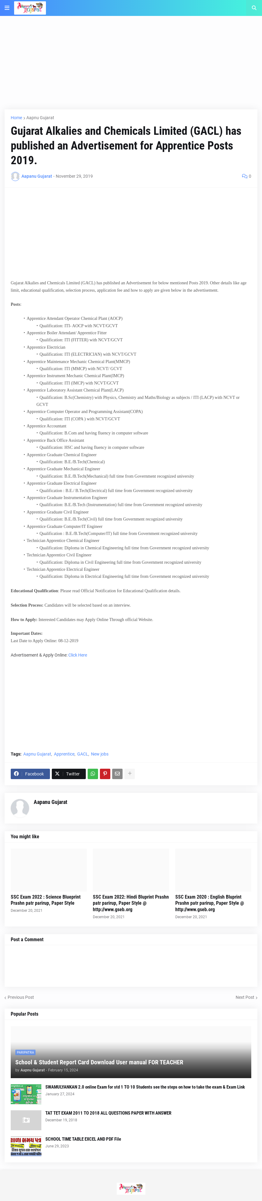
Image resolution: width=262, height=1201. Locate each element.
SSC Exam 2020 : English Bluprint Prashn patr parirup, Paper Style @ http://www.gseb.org (209, 903)
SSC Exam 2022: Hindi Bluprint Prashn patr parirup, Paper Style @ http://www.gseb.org (131, 903)
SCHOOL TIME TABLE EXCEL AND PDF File (83, 1139)
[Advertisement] (131, 66)
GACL (82, 754)
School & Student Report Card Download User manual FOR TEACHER (99, 1062)
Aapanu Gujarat (50, 802)
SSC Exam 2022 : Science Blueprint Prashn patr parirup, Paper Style (46, 900)
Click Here (77, 655)
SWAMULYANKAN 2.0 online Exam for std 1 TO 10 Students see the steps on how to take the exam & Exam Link (145, 1087)
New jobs (99, 754)
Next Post (245, 997)
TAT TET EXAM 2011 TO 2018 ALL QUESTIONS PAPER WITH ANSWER (108, 1113)
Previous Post (21, 997)
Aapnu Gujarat (40, 118)
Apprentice (64, 754)
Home (16, 118)
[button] (7, 8)
